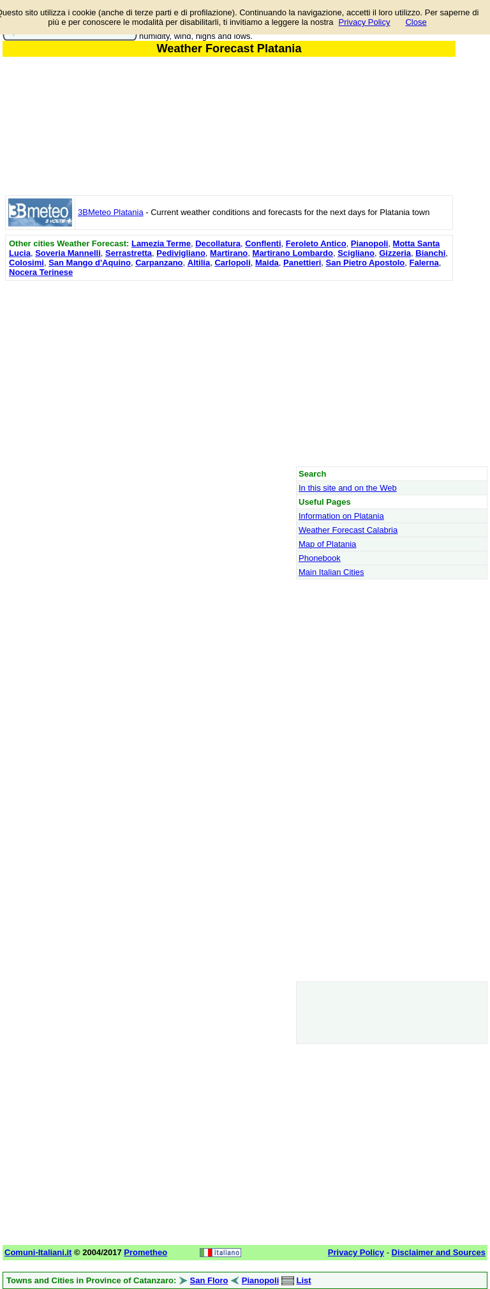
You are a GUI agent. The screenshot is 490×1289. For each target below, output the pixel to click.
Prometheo (145, 1252)
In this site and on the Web (348, 488)
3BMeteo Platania (111, 212)
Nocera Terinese (41, 272)
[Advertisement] (229, 373)
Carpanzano (158, 262)
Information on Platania (341, 516)
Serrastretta (128, 253)
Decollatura (218, 243)
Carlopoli (232, 262)
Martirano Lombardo (293, 253)
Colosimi (26, 262)
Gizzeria (395, 253)
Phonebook (320, 558)
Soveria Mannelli (68, 253)
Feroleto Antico (316, 243)
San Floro (209, 1280)
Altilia (199, 262)
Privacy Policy (364, 22)
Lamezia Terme (161, 243)
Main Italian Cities (331, 572)
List (304, 1280)
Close (415, 22)
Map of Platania (327, 544)
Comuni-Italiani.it (37, 1252)
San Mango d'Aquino (89, 262)
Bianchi (430, 253)
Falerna (424, 262)
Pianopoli (370, 243)
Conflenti (263, 243)
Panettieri (302, 262)
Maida (267, 262)
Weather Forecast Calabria (348, 530)
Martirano (229, 253)
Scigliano (356, 253)
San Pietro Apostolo (365, 262)
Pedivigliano (180, 253)
